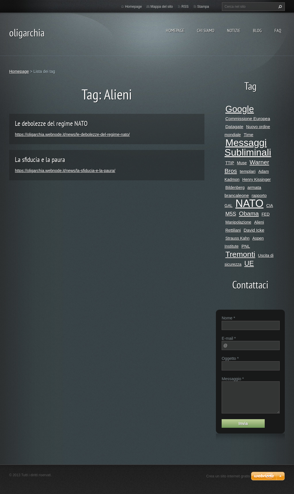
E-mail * (229, 338)
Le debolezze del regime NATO (51, 123)
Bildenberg (235, 187)
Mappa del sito (161, 7)
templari (248, 171)
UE (249, 263)
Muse (242, 163)
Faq (277, 30)
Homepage (175, 30)
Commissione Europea (247, 118)
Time (249, 134)
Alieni (259, 222)
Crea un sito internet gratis (228, 476)
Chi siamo (205, 30)
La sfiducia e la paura (40, 159)
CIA (269, 205)
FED (266, 214)
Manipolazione (238, 222)
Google (239, 109)
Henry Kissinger (256, 179)
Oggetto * (230, 358)
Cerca (279, 6)
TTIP (229, 163)
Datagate (234, 126)
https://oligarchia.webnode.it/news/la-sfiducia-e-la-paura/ (65, 170)
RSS (185, 7)
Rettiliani (233, 230)
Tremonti (240, 254)
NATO (249, 203)
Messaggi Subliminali (248, 147)
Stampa (203, 7)
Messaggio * (233, 378)
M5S (230, 214)
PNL (245, 246)
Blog (257, 30)
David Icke (254, 230)
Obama (249, 213)
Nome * (228, 318)
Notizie (233, 30)
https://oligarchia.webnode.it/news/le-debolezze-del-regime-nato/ (72, 134)
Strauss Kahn (237, 238)
